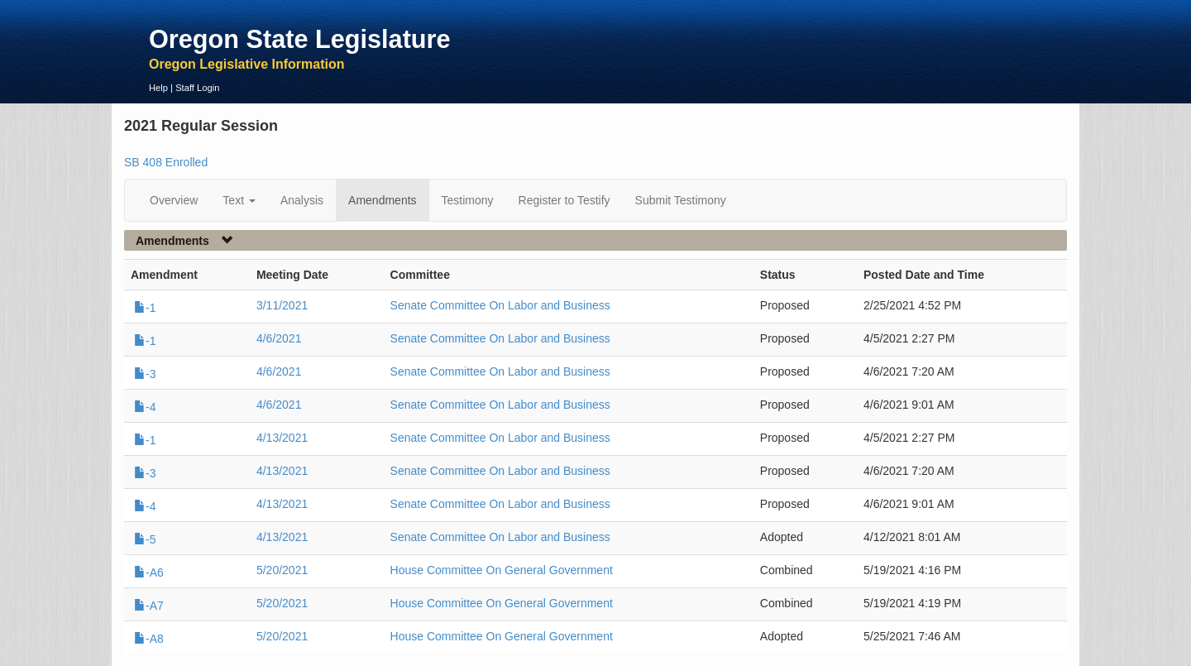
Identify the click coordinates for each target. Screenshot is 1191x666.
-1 (144, 307)
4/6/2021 (279, 338)
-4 (144, 407)
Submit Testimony (680, 200)
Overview (174, 200)
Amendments (382, 200)
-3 (144, 374)
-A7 (149, 605)
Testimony (468, 200)
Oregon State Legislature (300, 39)
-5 (144, 539)
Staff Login (197, 88)
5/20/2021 (282, 570)
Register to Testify (564, 200)
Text (239, 200)
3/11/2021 (282, 305)
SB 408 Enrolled (166, 162)
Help (158, 88)
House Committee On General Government (501, 570)
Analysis (301, 200)
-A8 (149, 638)
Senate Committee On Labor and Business (500, 305)
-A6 (149, 572)
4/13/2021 (282, 437)
